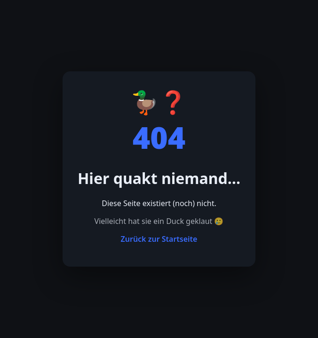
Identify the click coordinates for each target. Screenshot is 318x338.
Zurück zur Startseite (159, 239)
